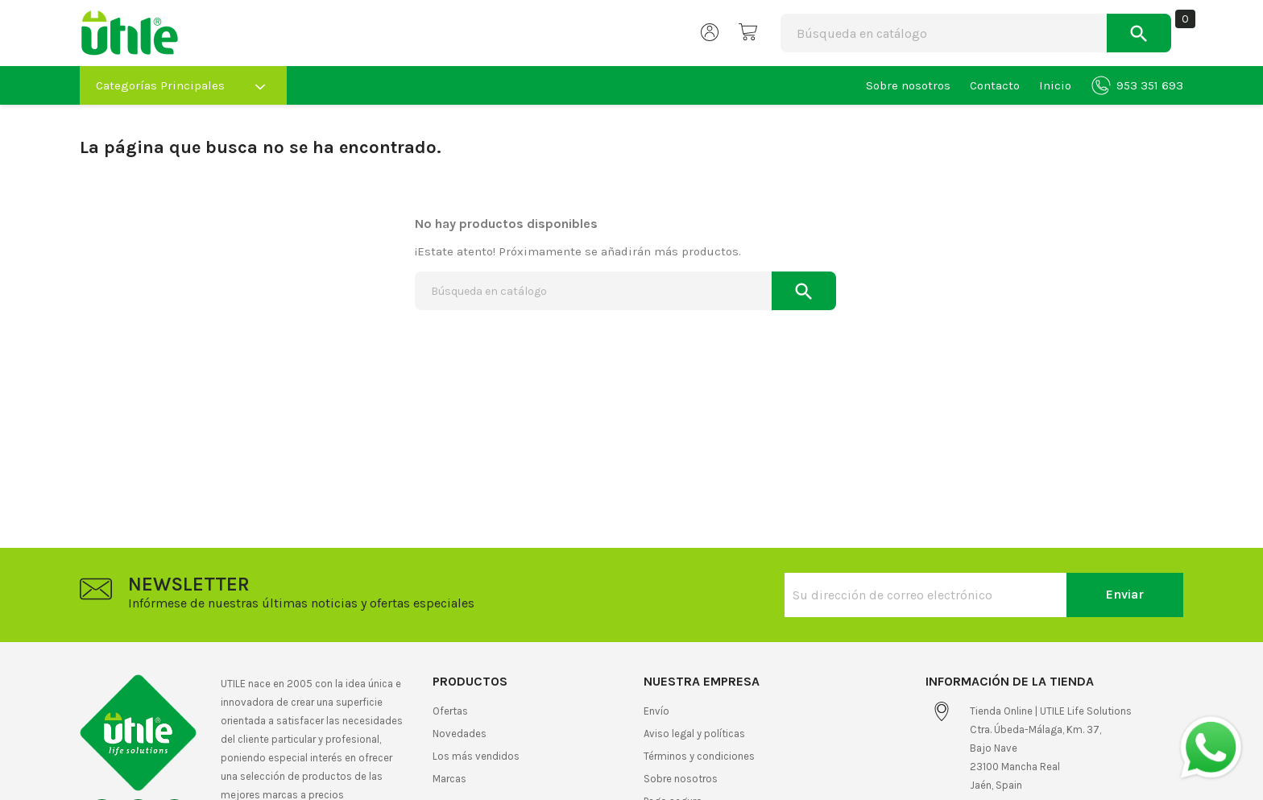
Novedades (460, 733)
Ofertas (450, 711)
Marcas (449, 779)
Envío (656, 711)
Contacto (995, 85)
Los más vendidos (476, 756)
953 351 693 (1137, 85)
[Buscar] (896, 33)
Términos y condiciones (699, 756)
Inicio (1055, 85)
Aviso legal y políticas (694, 733)
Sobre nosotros (908, 85)
